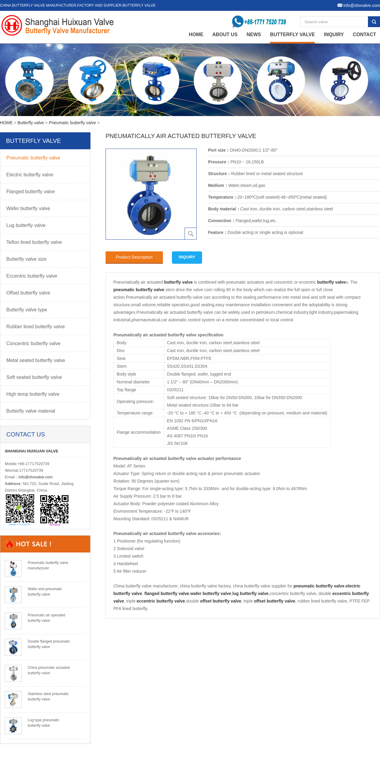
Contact (364, 34)
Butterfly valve (292, 34)
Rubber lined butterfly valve (35, 326)
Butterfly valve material (30, 411)
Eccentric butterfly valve (31, 276)
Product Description (134, 257)
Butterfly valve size (26, 259)
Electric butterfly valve (29, 174)
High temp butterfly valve (32, 394)
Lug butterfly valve (26, 225)
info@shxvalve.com (36, 477)
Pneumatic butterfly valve (72, 122)
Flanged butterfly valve (30, 191)
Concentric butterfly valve (33, 343)
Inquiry (334, 34)
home (196, 34)
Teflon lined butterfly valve (34, 242)
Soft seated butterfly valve (34, 377)
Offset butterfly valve (28, 292)
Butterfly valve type (26, 309)
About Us (225, 34)
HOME (6, 122)
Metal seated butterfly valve (35, 360)
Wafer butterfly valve (28, 208)
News (253, 34)
